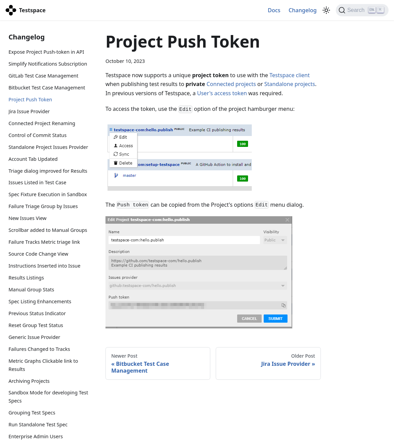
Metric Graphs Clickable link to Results (43, 365)
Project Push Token (30, 99)
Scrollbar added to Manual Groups (48, 230)
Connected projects (231, 84)
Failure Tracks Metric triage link (44, 242)
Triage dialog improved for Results (48, 171)
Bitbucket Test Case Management (47, 87)
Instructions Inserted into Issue (44, 265)
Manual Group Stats (31, 289)
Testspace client (289, 75)
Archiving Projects (29, 381)
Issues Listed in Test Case (37, 182)
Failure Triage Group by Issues (43, 206)
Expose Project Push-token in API (46, 52)
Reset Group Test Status (36, 325)
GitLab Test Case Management (43, 75)
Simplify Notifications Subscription (48, 64)
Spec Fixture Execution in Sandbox (48, 194)
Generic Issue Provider (34, 337)
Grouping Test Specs (32, 412)
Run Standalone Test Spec (38, 424)
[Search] (362, 10)
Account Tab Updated (33, 159)
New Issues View (28, 218)
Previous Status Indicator (37, 313)
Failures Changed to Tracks (39, 349)
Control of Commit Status (38, 135)
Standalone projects (289, 84)
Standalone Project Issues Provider (48, 147)
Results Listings (26, 277)
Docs (274, 10)
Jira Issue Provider (29, 111)
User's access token (222, 93)
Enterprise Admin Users (36, 436)
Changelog (303, 10)
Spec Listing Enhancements (40, 301)
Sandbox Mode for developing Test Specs (48, 396)
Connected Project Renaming (42, 123)
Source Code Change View (38, 254)
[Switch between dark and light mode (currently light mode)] (326, 10)
